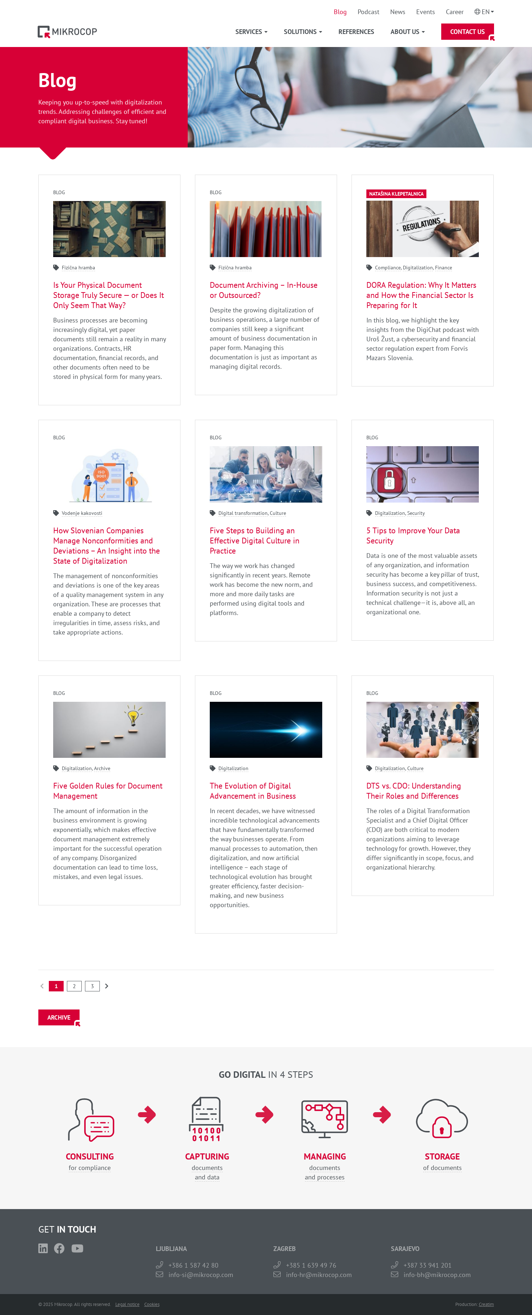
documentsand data (207, 1166)
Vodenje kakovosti (82, 513)
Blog (340, 12)
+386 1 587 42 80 (193, 1265)
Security (416, 513)
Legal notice (127, 1304)
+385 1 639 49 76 (311, 1265)
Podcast (368, 12)
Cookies (151, 1304)
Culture (278, 513)
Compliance (388, 267)
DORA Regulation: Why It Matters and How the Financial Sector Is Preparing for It (421, 295)
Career (455, 12)
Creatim (486, 1304)
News (397, 12)
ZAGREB (284, 1248)
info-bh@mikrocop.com (437, 1275)
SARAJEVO (405, 1248)
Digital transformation (243, 513)
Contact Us (467, 31)
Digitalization (418, 267)
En (486, 12)
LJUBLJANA (171, 1248)
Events (425, 12)
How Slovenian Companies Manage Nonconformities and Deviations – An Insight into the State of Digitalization (106, 545)
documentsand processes (324, 1166)
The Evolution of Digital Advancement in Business (253, 791)
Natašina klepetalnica (396, 194)
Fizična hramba (78, 267)
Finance (443, 267)
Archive (102, 768)
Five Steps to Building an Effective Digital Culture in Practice (254, 540)
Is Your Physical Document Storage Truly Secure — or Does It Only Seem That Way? (108, 295)
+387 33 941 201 (428, 1265)
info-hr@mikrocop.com (319, 1275)
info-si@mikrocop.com (201, 1275)
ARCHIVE (59, 1017)
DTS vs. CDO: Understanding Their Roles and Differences (413, 791)
